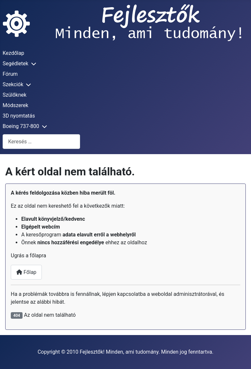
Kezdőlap (13, 53)
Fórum (10, 74)
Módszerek (15, 105)
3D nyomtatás (19, 116)
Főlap (26, 272)
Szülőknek (14, 95)
